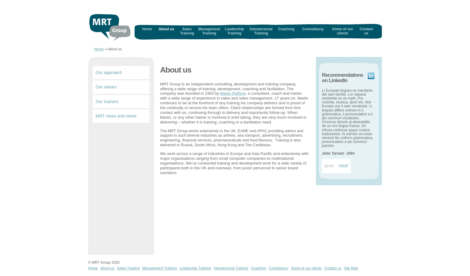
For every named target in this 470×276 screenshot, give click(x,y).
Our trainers (107, 101)
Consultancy (313, 29)
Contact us (366, 31)
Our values (106, 87)
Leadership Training (234, 31)
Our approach (109, 72)
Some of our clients (342, 31)
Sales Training (187, 31)
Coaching (286, 29)
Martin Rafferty (232, 93)
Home (109, 27)
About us (166, 29)
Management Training (209, 31)
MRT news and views (116, 116)
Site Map (351, 268)
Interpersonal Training (261, 31)
